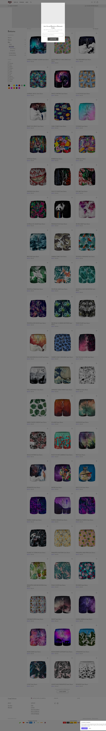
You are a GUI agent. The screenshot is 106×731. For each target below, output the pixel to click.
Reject (101, 728)
